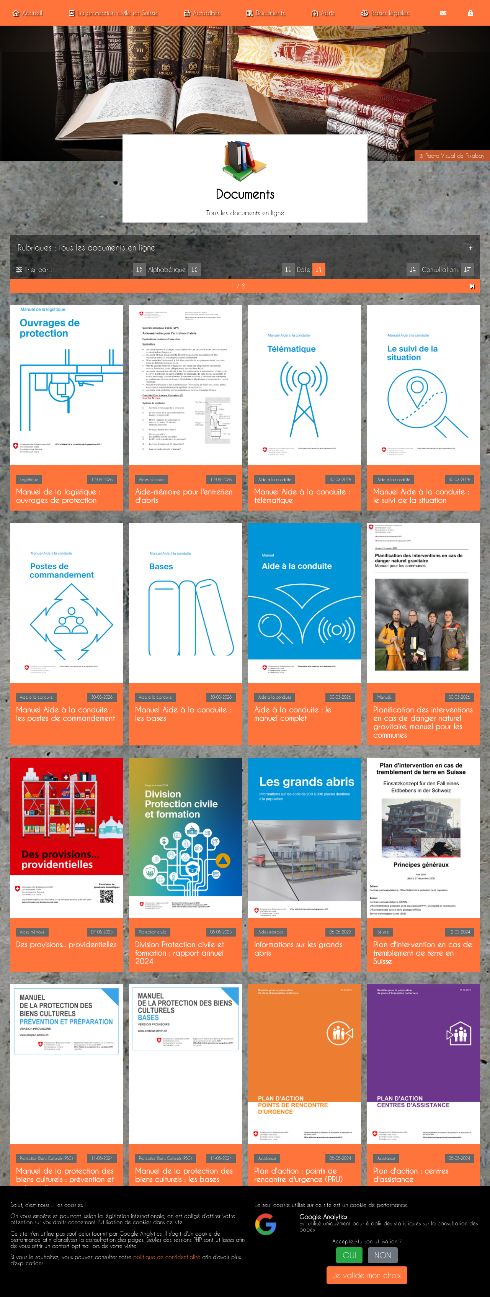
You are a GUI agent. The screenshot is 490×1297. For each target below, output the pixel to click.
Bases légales (383, 12)
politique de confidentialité (166, 1257)
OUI (349, 1255)
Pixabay (475, 156)
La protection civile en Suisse (111, 12)
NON (382, 1255)
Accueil (25, 12)
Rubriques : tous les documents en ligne (86, 247)
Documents (264, 12)
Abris (321, 12)
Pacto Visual (440, 156)
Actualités (200, 12)
